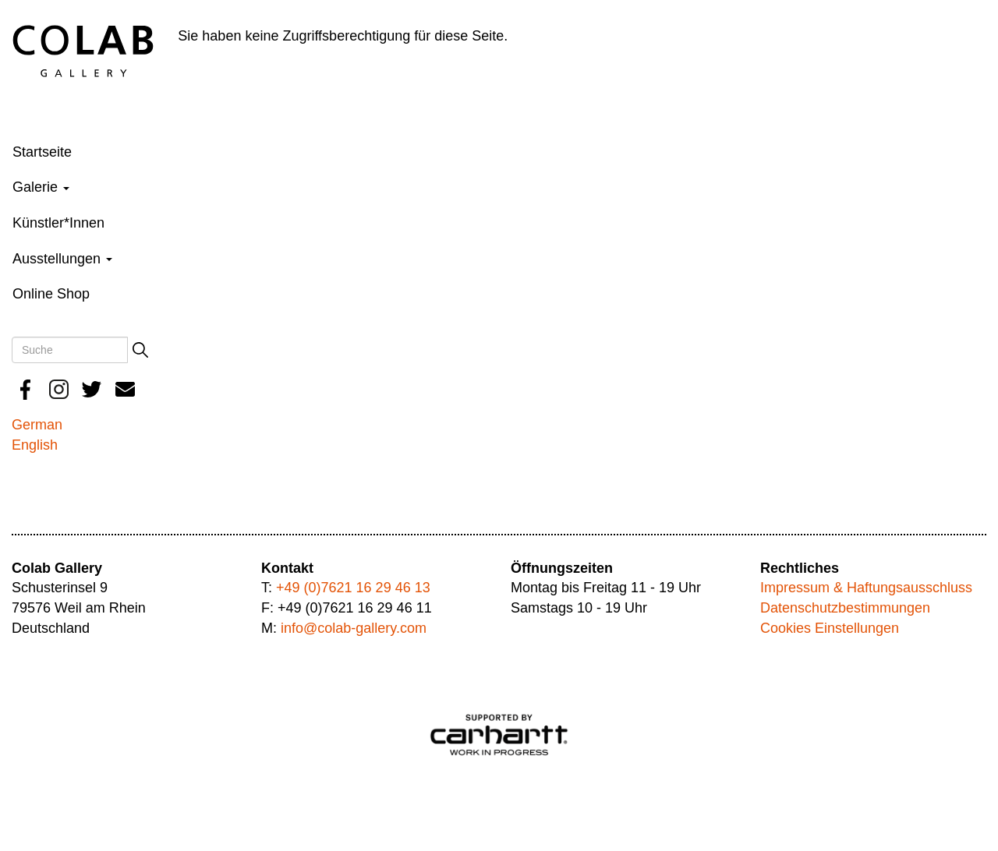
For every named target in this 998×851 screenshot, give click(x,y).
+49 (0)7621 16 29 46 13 (353, 587)
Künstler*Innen (58, 223)
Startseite (42, 152)
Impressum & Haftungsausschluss (866, 587)
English (35, 445)
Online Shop (51, 294)
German (37, 425)
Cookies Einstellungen (829, 628)
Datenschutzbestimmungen (845, 608)
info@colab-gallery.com (353, 628)
